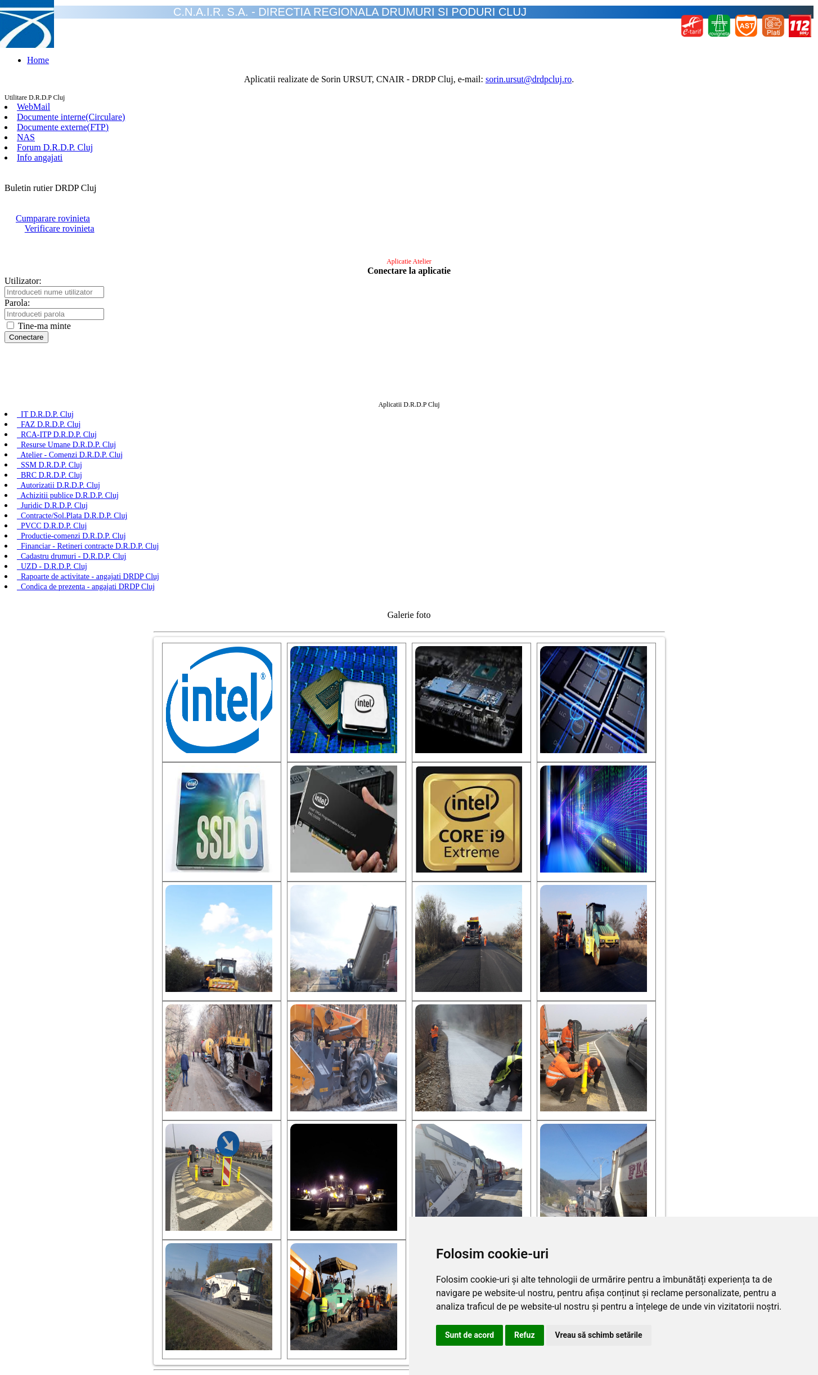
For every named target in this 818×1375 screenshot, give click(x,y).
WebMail (33, 107)
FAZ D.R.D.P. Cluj (48, 424)
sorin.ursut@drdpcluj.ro (529, 79)
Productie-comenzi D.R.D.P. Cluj (71, 536)
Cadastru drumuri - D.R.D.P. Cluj (71, 556)
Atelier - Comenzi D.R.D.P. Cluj (70, 455)
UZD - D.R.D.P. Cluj (52, 566)
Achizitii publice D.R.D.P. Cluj (68, 495)
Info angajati (39, 157)
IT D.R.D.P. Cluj (45, 414)
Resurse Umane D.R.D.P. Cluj (66, 444)
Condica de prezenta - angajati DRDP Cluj (86, 586)
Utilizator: (23, 281)
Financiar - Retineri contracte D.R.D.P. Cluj (88, 546)
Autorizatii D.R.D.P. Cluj (58, 485)
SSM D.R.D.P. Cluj (49, 465)
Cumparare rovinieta (53, 218)
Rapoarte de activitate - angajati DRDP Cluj (88, 576)
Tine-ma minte (39, 326)
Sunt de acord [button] (469, 1335)
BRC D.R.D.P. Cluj (49, 475)
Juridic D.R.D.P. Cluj (52, 505)
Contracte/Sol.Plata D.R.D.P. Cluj (72, 515)
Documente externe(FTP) (63, 127)
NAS (26, 137)
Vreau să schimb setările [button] (598, 1335)
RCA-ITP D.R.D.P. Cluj (57, 434)
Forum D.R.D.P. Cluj (55, 147)
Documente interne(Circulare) (71, 117)
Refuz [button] (524, 1335)
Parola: (17, 303)
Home (38, 60)
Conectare (26, 337)
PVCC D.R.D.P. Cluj (52, 526)
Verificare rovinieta (60, 228)
